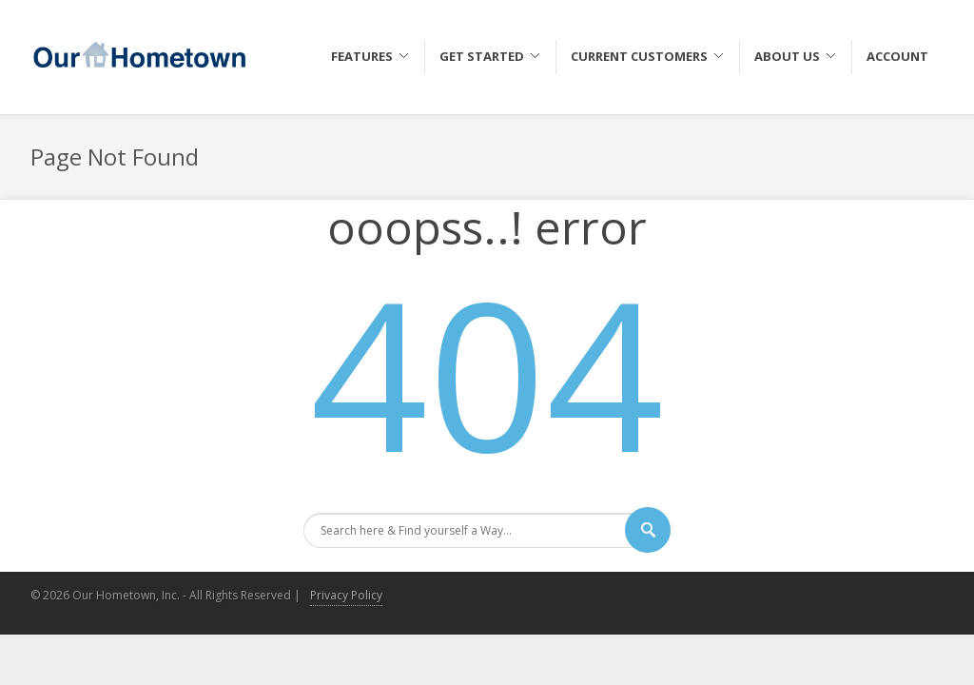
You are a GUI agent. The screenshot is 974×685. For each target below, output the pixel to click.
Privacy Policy (346, 595)
